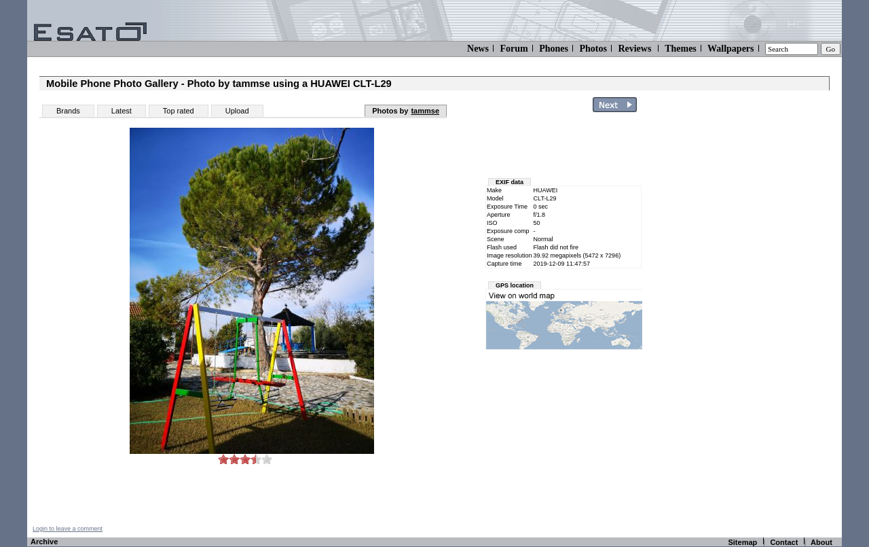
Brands (68, 111)
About (821, 542)
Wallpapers (730, 48)
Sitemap (742, 542)
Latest (121, 111)
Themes (681, 48)
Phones (553, 48)
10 (266, 459)
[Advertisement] (761, 321)
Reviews (634, 48)
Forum (514, 48)
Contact (784, 542)
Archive (44, 541)
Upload (237, 111)
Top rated (178, 111)
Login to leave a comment (68, 528)
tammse (425, 111)
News (478, 48)
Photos (592, 48)
